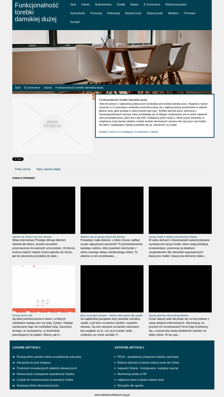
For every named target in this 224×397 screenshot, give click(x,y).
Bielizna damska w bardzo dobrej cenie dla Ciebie (148, 362)
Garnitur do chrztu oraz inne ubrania (31, 236)
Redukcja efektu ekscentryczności (38, 385)
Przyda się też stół (22, 315)
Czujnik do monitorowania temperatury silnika (45, 379)
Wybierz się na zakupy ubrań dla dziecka (102, 236)
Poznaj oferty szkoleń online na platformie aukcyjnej (49, 356)
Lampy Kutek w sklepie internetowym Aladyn (173, 236)
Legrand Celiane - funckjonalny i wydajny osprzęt (147, 368)
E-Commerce (32, 87)
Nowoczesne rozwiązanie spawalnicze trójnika (45, 373)
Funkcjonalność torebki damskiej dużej (79, 87)
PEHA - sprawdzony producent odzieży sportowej (148, 356)
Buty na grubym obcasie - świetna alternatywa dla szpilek (111, 315)
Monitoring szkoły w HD (132, 373)
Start (18, 87)
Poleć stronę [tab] (23, 169)
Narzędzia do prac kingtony (34, 362)
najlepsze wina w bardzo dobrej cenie (140, 379)
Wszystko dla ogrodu (130, 385)
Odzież (48, 87)
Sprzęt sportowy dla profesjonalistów (168, 315)
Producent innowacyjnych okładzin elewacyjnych (47, 368)
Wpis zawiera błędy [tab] (49, 169)
